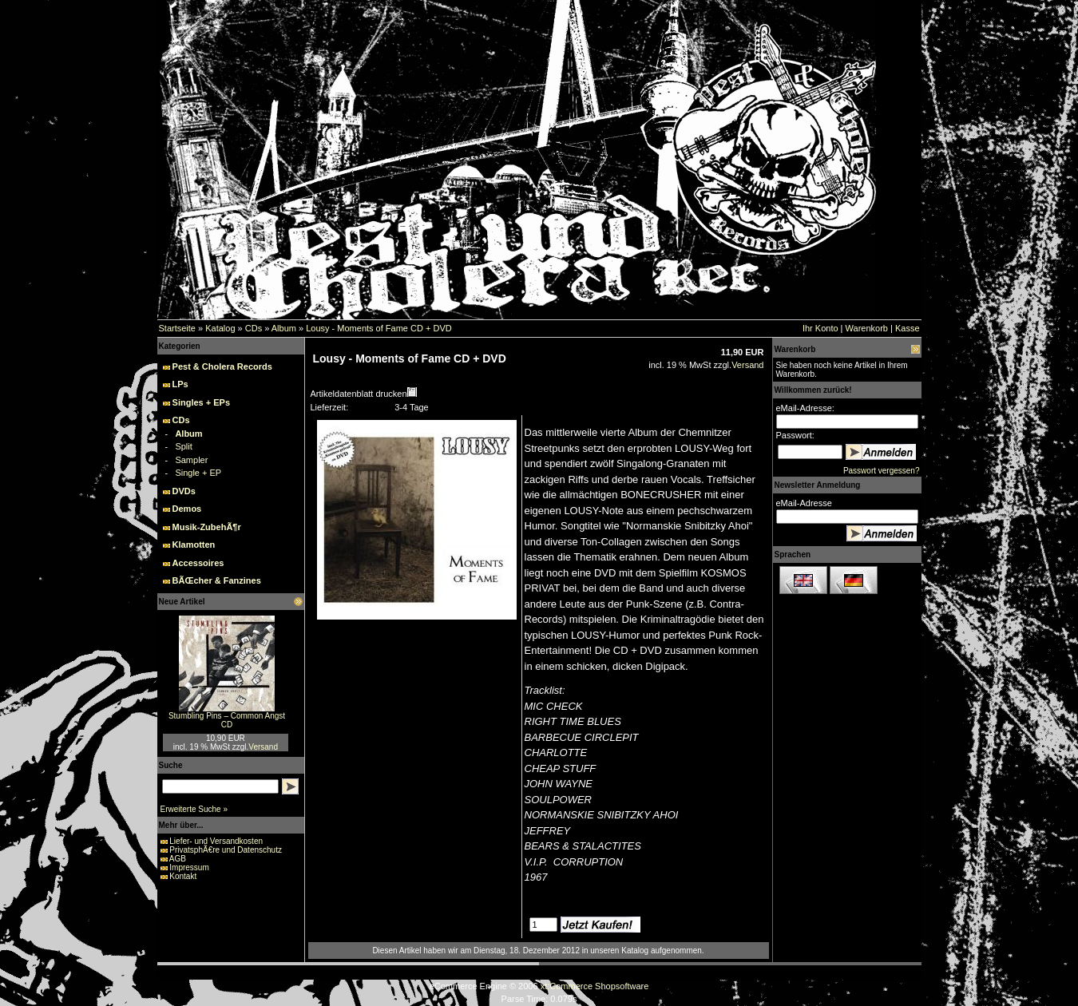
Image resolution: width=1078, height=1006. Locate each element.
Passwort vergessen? (881, 470)
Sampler (191, 460)
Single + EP (198, 472)
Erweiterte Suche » (194, 809)
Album (283, 328)
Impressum (188, 867)
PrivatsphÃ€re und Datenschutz (225, 850)
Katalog (220, 328)
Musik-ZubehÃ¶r (206, 527)
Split (183, 446)
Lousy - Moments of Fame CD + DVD (378, 328)
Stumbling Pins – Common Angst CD (226, 720)
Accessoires (198, 563)
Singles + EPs (201, 402)
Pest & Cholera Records (222, 366)
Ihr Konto (820, 328)
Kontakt (182, 876)
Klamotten (194, 544)
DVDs (184, 491)
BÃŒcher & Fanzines (216, 580)
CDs (253, 328)
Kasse (907, 328)
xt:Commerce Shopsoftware (595, 986)
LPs (180, 384)
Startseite (177, 328)
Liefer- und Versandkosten (216, 841)
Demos (187, 508)
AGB (177, 858)
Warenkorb (867, 328)
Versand (263, 747)
